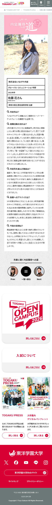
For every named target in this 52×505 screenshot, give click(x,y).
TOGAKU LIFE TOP (12, 10)
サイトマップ (13, 481)
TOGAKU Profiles (29, 10)
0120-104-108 (26, 496)
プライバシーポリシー (35, 481)
